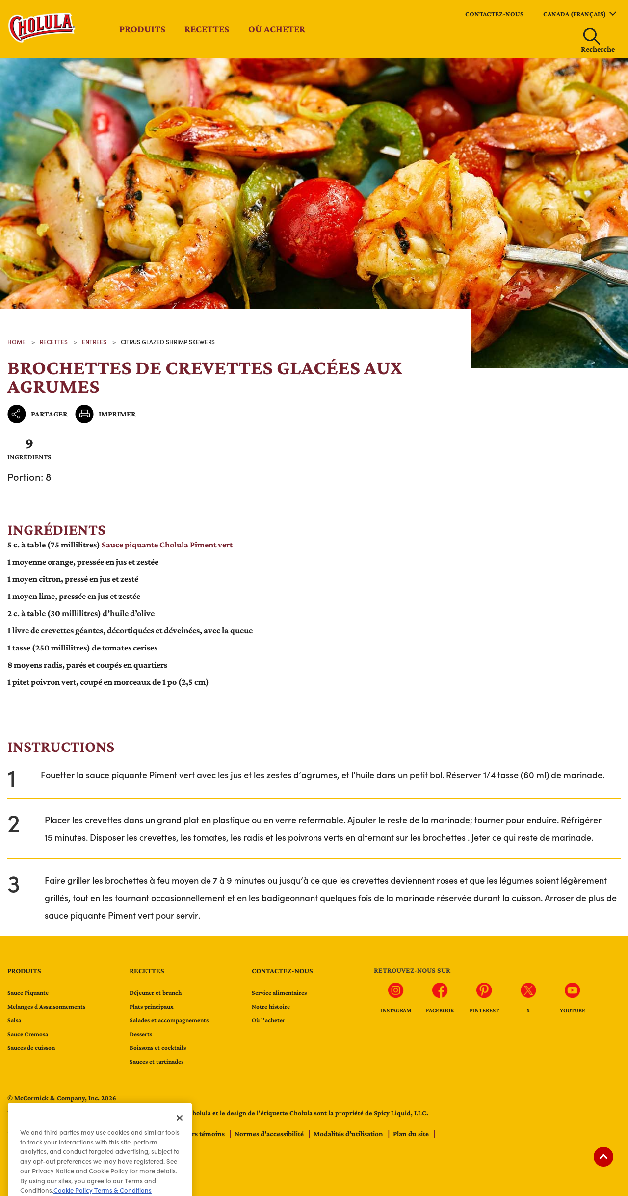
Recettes (206, 29)
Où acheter (276, 29)
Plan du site (411, 1134)
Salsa (14, 1020)
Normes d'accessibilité (270, 1134)
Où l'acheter (268, 1020)
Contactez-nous (494, 14)
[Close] (179, 1133)
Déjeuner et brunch (156, 992)
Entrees (94, 342)
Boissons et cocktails (158, 1047)
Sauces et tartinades (156, 1061)
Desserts (141, 1034)
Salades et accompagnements (169, 1020)
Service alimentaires (279, 992)
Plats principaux (152, 1006)
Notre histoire (271, 1006)
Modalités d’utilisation (349, 1134)
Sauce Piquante (28, 992)
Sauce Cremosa (27, 1034)
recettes (54, 342)
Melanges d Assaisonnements (46, 1006)
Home (16, 342)
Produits (142, 29)
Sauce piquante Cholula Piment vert (167, 544)
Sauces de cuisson (31, 1047)
